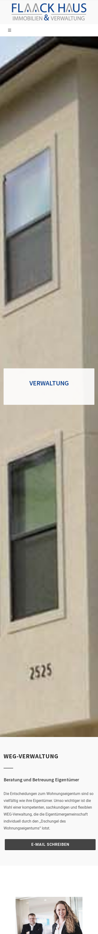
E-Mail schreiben (50, 844)
